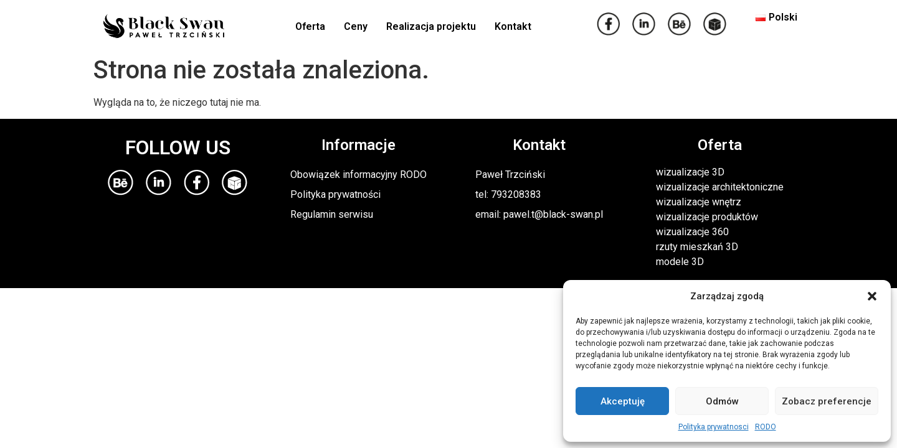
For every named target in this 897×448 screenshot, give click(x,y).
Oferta (310, 26)
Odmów (722, 401)
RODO (765, 426)
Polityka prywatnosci (713, 426)
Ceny (356, 26)
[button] (872, 296)
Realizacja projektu (431, 26)
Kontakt (513, 26)
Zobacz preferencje (826, 401)
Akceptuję (622, 401)
